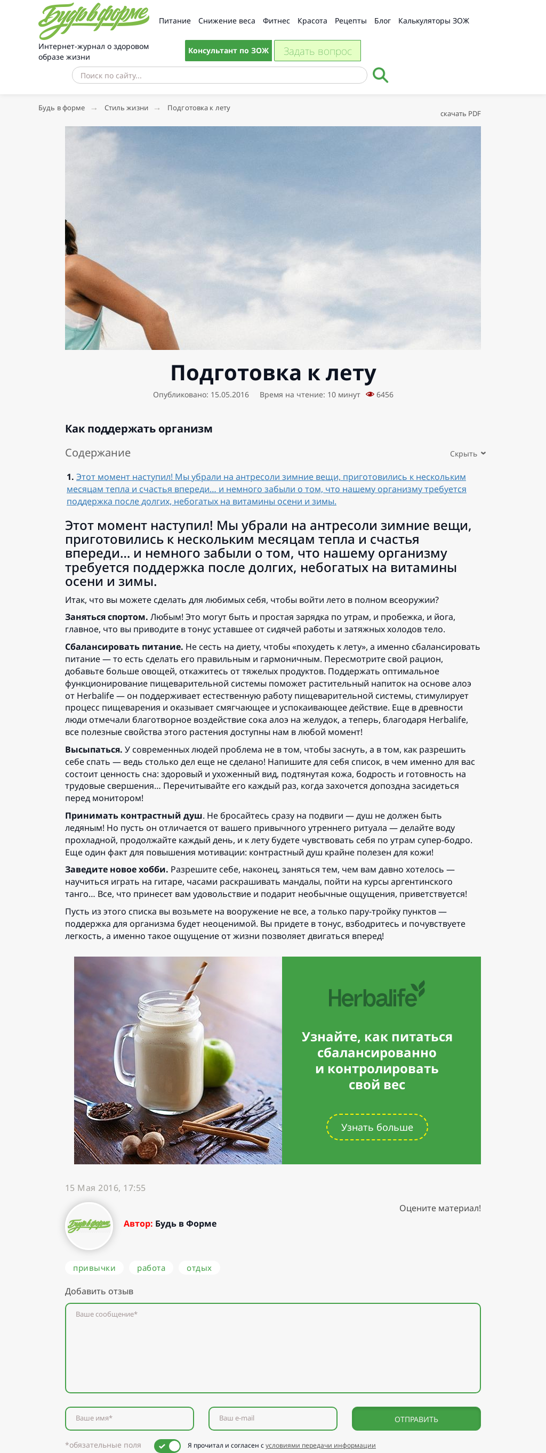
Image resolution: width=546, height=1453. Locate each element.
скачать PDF (460, 113)
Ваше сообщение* (107, 1314)
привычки (94, 1267)
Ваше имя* (94, 1418)
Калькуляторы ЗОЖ (433, 20)
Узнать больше (377, 1127)
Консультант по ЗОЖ (228, 50)
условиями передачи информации (321, 1445)
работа (151, 1267)
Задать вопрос (318, 51)
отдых (199, 1267)
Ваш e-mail (236, 1418)
